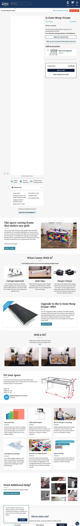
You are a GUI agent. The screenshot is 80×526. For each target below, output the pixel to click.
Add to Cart (74, 10)
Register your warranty (27, 212)
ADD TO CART (46, 324)
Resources (18, 187)
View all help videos (12, 493)
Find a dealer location (60, 10)
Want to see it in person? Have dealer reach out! (61, 41)
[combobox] (21, 3)
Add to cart (9, 248)
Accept (22, 520)
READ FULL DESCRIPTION (61, 37)
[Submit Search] (12, 3)
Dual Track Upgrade (65, 50)
